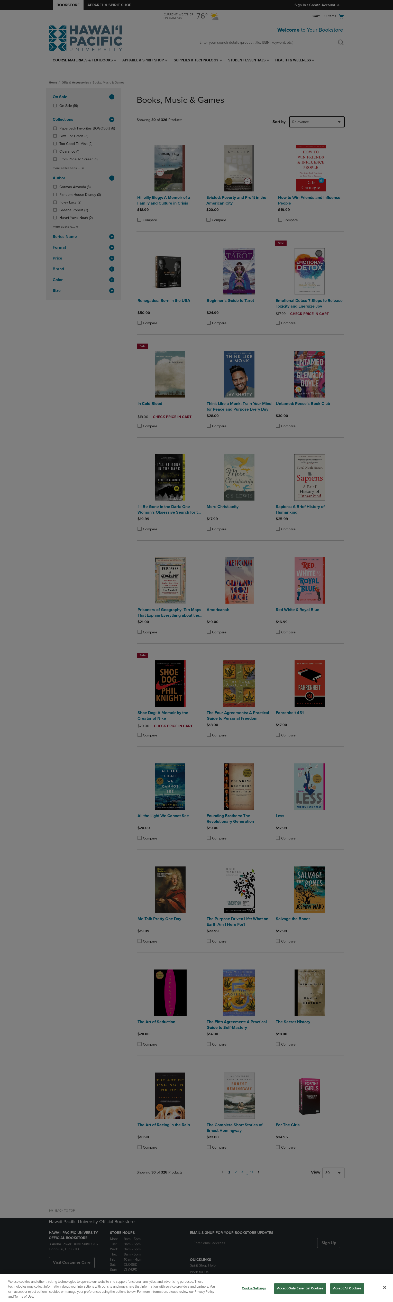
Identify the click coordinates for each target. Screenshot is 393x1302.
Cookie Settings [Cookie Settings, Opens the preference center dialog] (254, 1288)
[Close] (384, 1287)
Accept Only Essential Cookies (300, 1288)
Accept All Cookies (347, 1288)
